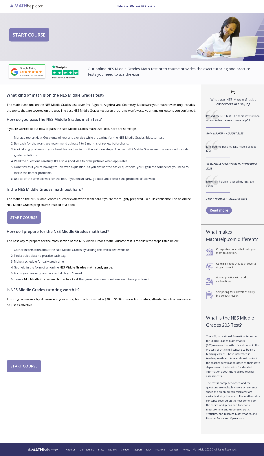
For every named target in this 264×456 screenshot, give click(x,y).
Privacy (186, 449)
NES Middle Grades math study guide (86, 267)
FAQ (148, 449)
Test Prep (160, 449)
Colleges (173, 449)
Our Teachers (87, 449)
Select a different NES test (134, 6)
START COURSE (29, 35)
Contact (125, 449)
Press (101, 449)
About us (70, 449)
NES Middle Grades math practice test (51, 279)
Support (137, 449)
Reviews (112, 449)
